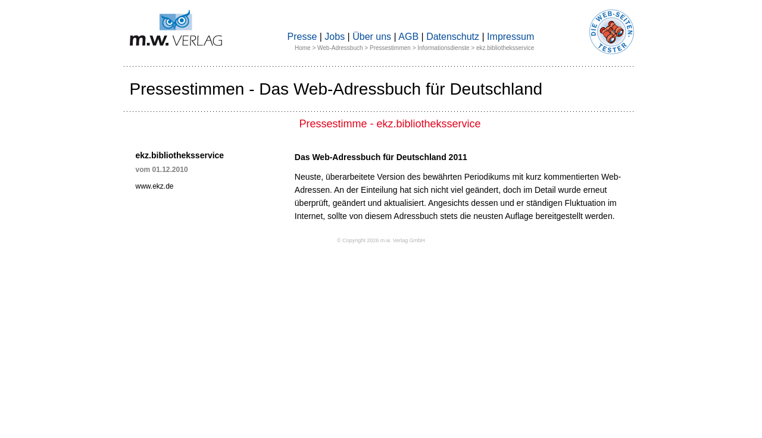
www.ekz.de (155, 186)
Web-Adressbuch (340, 48)
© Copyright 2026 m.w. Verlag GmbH (381, 240)
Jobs (334, 37)
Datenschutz (452, 37)
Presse (302, 37)
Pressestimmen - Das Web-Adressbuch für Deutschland (336, 89)
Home (303, 48)
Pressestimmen (390, 48)
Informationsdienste (443, 48)
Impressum (510, 37)
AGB (408, 37)
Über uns (371, 37)
